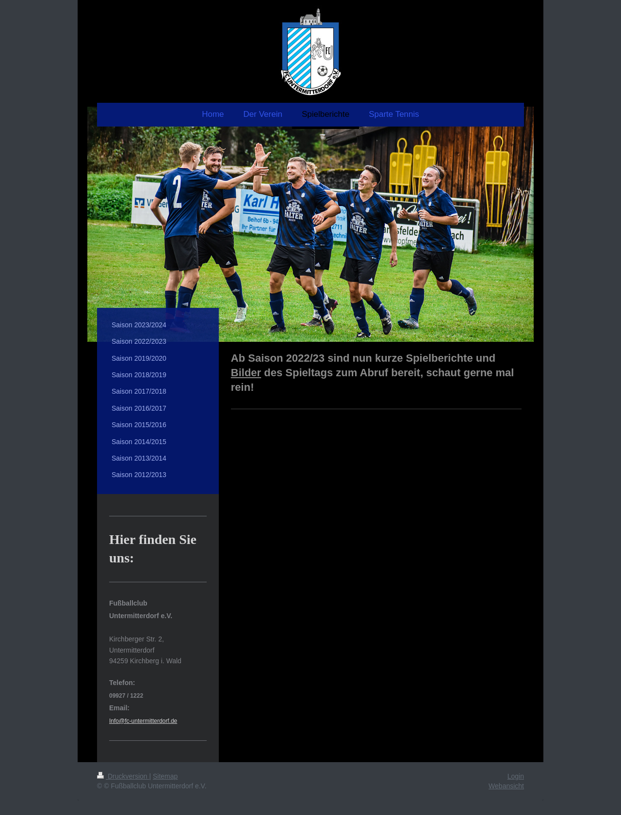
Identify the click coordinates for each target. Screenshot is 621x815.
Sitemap (165, 776)
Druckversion (123, 776)
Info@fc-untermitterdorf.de (143, 721)
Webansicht (506, 786)
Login (515, 776)
